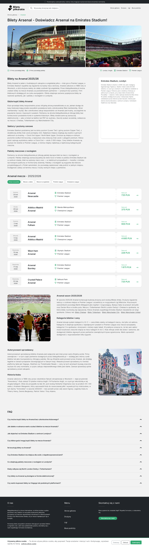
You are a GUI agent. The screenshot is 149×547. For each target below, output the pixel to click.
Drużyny (123, 8)
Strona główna (114, 8)
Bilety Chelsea (80, 312)
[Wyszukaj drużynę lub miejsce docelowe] (46, 8)
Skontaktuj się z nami (108, 518)
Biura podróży (136, 8)
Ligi (129, 8)
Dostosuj (116, 542)
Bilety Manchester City (111, 312)
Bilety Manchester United (130, 312)
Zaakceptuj (136, 542)
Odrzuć (125, 542)
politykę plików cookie (28, 544)
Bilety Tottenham (94, 312)
